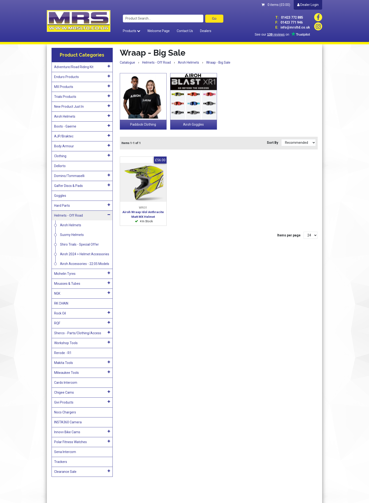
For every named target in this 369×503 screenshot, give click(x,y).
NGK (82, 293)
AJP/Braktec (82, 136)
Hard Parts (82, 205)
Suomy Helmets (72, 235)
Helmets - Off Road (82, 215)
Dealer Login (308, 5)
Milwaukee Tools (82, 372)
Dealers (205, 31)
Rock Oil (82, 313)
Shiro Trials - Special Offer (79, 244)
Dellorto (60, 166)
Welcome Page (158, 31)
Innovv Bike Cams (82, 432)
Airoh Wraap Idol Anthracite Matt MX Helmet (143, 214)
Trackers (60, 462)
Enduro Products (82, 76)
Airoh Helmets (82, 116)
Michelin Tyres (82, 273)
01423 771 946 (289, 22)
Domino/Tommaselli (82, 175)
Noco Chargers (65, 412)
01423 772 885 (289, 17)
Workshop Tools (82, 343)
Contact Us (185, 31)
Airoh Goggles (193, 124)
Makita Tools (82, 362)
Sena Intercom (65, 452)
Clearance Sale (82, 471)
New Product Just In (82, 106)
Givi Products (82, 402)
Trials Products (82, 96)
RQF (82, 323)
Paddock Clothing (143, 124)
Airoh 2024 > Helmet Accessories (84, 254)
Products (131, 31)
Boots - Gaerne (82, 126)
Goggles (60, 196)
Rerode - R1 (63, 353)
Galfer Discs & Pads (82, 185)
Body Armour (82, 146)
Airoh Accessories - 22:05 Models (84, 264)
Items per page (289, 235)
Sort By (273, 142)
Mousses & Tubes (82, 283)
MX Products (82, 86)
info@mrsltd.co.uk (292, 27)
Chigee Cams (82, 392)
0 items (275, 5)
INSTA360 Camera (68, 422)
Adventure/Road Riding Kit (82, 67)
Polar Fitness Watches (82, 442)
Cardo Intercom (65, 382)
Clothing (82, 156)
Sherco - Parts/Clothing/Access (82, 333)
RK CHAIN (61, 303)
